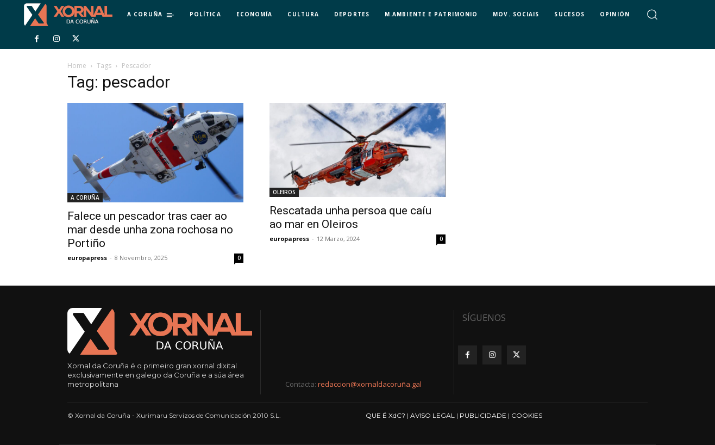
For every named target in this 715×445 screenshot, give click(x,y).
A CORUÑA (85, 197)
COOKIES (526, 415)
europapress (87, 258)
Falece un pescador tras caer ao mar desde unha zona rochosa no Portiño (150, 229)
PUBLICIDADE (483, 415)
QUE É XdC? (385, 415)
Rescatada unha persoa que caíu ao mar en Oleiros (350, 217)
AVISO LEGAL (432, 415)
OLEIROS (284, 192)
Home (76, 65)
